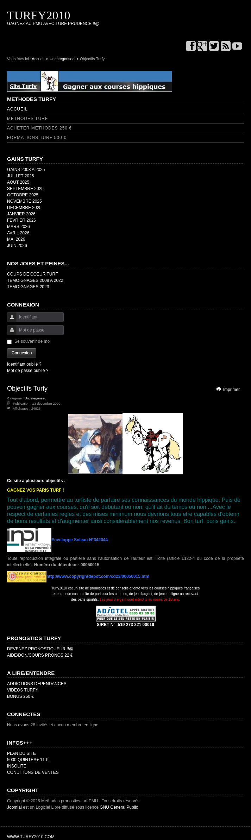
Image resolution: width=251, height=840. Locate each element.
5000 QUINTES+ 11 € (27, 759)
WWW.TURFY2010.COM (31, 836)
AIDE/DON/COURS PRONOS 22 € (40, 655)
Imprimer (228, 389)
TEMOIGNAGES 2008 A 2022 (35, 280)
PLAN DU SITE (21, 753)
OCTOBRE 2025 (22, 194)
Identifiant (9, 320)
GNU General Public (119, 807)
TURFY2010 (38, 15)
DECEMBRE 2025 (24, 207)
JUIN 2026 (17, 245)
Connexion (22, 352)
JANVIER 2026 (21, 213)
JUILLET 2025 (20, 175)
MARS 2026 (18, 226)
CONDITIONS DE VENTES (33, 772)
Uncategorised (62, 59)
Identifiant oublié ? (24, 364)
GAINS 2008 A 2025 (26, 169)
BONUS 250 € (20, 696)
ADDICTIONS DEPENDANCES (37, 683)
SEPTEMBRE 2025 (25, 188)
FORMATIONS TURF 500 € (37, 137)
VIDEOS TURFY (22, 690)
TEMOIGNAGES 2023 (28, 286)
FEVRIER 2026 (21, 220)
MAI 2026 (16, 239)
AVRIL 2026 (18, 232)
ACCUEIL (17, 109)
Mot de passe (9, 333)
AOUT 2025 (18, 182)
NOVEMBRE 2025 (24, 201)
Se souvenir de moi (32, 341)
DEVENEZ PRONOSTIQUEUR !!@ (40, 648)
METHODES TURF (27, 118)
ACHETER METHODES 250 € (39, 128)
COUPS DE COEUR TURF (32, 274)
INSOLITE (16, 766)
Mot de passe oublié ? (27, 370)
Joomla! (14, 807)
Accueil (38, 59)
